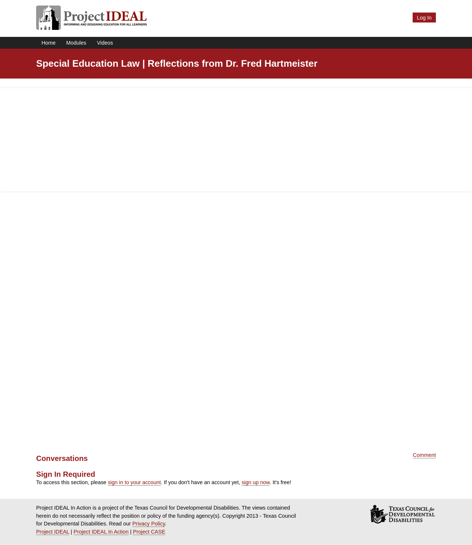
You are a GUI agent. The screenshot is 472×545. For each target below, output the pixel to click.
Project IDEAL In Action (101, 532)
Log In (424, 18)
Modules (76, 43)
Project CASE (149, 532)
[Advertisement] (236, 139)
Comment (424, 455)
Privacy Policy (148, 524)
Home (48, 43)
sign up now (256, 482)
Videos (105, 43)
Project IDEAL (52, 532)
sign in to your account (134, 482)
